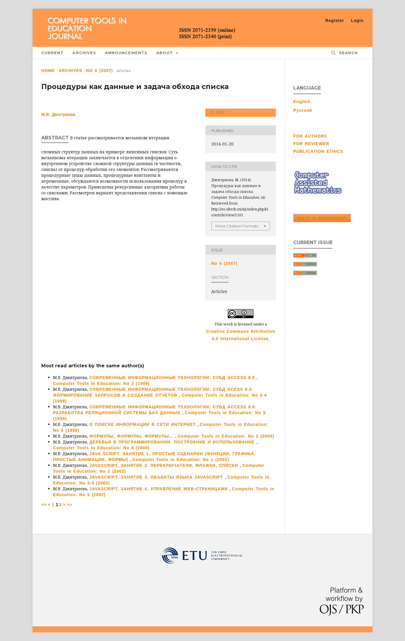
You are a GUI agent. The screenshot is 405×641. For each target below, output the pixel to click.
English (301, 101)
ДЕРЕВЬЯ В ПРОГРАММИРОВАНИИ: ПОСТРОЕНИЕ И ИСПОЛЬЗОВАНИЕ (173, 442)
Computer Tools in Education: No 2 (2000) (226, 436)
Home (48, 70)
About (165, 52)
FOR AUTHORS (310, 136)
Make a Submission (322, 218)
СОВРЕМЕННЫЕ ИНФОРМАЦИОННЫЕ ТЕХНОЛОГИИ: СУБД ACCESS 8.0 (173, 377)
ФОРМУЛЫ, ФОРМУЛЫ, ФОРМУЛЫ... (132, 436)
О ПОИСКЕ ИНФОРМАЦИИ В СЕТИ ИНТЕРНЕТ (143, 424)
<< (44, 504)
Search (347, 52)
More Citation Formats (236, 226)
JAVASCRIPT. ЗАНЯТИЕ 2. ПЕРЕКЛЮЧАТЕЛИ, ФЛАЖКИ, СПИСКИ (164, 465)
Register (334, 20)
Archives (84, 52)
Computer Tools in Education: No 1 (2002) (180, 459)
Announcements (126, 52)
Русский (302, 110)
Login (357, 20)
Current (52, 52)
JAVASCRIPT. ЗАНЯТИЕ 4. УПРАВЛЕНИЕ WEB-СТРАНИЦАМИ (159, 488)
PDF (220, 112)
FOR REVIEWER (311, 143)
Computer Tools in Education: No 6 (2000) (101, 447)
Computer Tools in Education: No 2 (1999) (101, 383)
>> (69, 504)
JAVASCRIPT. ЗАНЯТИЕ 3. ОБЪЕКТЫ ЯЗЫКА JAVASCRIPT (157, 477)
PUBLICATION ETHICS (318, 151)
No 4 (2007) (99, 70)
